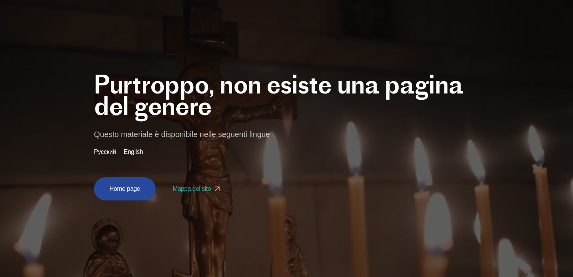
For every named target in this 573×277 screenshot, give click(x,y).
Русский (105, 152)
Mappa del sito (197, 188)
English (133, 152)
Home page (124, 188)
